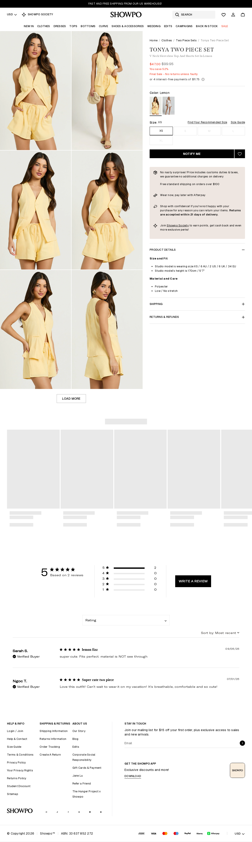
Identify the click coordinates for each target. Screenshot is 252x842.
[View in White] (169, 106)
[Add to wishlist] (239, 153)
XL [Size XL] (161, 140)
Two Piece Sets (186, 40)
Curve (103, 26)
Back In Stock (207, 26)
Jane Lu (77, 775)
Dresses (60, 26)
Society (183, 225)
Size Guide (238, 122)
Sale (224, 26)
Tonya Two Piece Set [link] (215, 40)
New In (29, 26)
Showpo (172, 225)
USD (12, 14)
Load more (71, 399)
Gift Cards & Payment (87, 768)
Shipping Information (54, 731)
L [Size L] (233, 131)
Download (132, 776)
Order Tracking (50, 747)
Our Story (79, 731)
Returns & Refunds (197, 317)
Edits (168, 26)
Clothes (43, 26)
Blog (75, 739)
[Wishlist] (223, 14)
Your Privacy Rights (20, 770)
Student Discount (18, 786)
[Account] (233, 14)
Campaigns (184, 26)
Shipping (197, 304)
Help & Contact (17, 739)
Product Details (197, 250)
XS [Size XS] (161, 131)
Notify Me (192, 154)
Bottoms (88, 26)
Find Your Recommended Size (207, 122)
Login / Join (15, 731)
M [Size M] (209, 131)
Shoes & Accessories (128, 26)
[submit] (242, 743)
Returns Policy (16, 778)
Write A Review (193, 581)
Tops (73, 26)
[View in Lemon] (156, 106)
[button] (129, 568)
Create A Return (50, 754)
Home (154, 40)
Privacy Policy (16, 762)
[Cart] (243, 14)
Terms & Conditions (20, 754)
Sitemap (12, 794)
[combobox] (126, 620)
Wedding (154, 26)
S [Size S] (185, 131)
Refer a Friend (81, 783)
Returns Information (53, 739)
